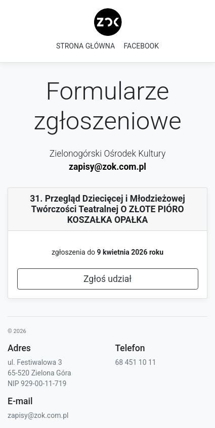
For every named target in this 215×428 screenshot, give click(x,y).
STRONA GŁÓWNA (85, 46)
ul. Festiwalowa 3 (35, 362)
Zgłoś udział (107, 279)
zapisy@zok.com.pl (107, 167)
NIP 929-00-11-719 (37, 383)
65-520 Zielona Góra (39, 373)
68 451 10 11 (135, 362)
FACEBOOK (141, 46)
